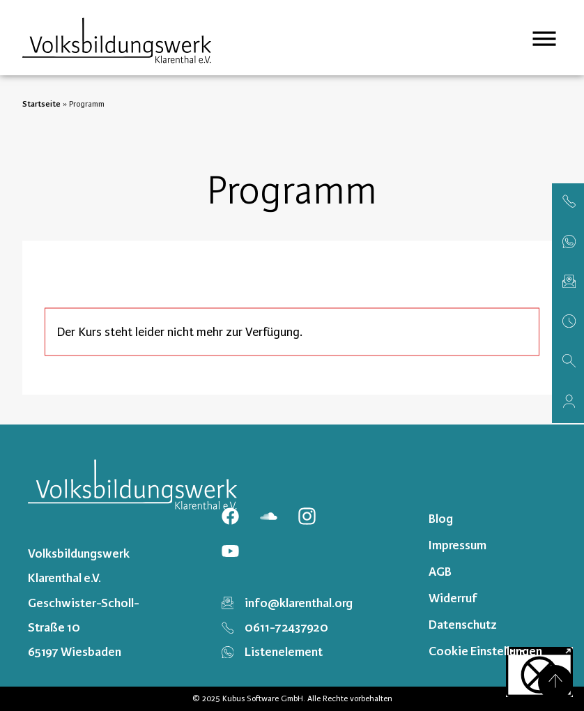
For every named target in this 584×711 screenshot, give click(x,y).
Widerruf (453, 598)
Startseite (41, 104)
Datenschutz (463, 624)
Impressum (457, 545)
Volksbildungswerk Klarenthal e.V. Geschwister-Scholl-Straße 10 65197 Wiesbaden (83, 602)
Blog (441, 518)
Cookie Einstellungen (485, 651)
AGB (440, 571)
